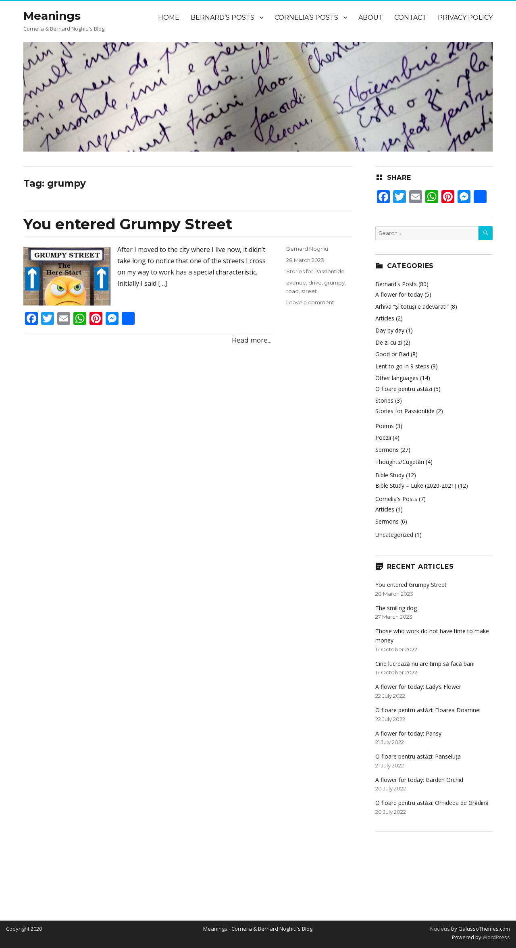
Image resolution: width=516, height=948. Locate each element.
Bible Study (389, 475)
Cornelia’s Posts (306, 17)
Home (168, 17)
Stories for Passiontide (315, 271)
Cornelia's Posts (396, 499)
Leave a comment (310, 302)
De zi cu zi (388, 342)
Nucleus (440, 928)
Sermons (387, 449)
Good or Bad (392, 354)
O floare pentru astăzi (403, 389)
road (292, 291)
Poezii (383, 437)
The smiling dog (396, 608)
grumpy (334, 282)
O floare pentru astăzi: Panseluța (418, 756)
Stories (384, 400)
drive (315, 282)
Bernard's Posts (396, 284)
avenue (296, 282)
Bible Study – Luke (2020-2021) (415, 485)
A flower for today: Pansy (408, 733)
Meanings (52, 16)
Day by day (389, 330)
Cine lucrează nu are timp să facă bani (424, 663)
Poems (384, 426)
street (309, 291)
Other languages (396, 378)
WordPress (495, 937)
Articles (384, 318)
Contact (410, 17)
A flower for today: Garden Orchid (419, 780)
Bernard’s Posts (222, 17)
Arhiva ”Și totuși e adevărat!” (412, 306)
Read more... (251, 340)
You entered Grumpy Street (127, 224)
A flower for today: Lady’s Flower (418, 686)
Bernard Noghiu (307, 248)
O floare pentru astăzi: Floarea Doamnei (428, 710)
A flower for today (399, 294)
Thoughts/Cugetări (399, 462)
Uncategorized (394, 534)
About (370, 17)
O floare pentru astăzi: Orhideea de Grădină (432, 803)
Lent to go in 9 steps (402, 366)
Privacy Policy (465, 17)
